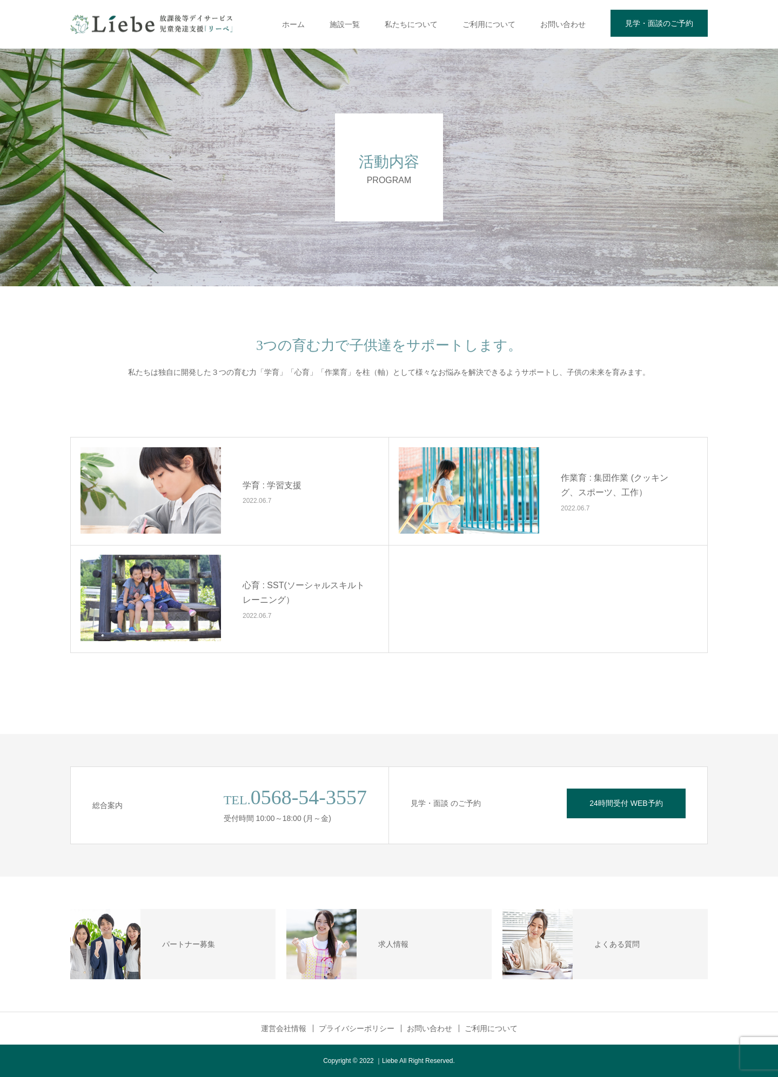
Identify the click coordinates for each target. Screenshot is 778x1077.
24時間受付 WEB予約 (625, 803)
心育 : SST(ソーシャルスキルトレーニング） (304, 593)
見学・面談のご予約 (659, 23)
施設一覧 (345, 24)
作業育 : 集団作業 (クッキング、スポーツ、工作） (614, 485)
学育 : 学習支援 (272, 485)
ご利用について (488, 24)
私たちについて (411, 24)
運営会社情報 (283, 1028)
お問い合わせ (563, 24)
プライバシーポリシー (356, 1028)
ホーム (293, 24)
